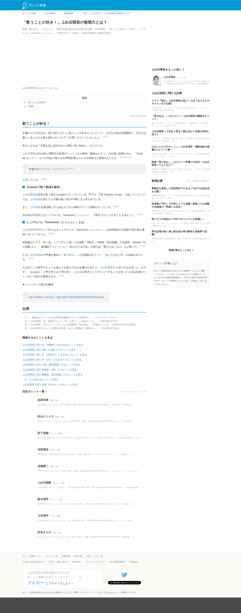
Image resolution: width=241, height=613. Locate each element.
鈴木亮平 (43, 499)
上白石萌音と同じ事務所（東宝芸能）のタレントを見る (52, 374)
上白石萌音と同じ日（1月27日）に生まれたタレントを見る (54, 354)
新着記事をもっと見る (180, 250)
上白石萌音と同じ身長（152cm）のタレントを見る (50, 384)
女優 (51, 400)
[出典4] (62, 276)
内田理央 (43, 449)
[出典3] (51, 234)
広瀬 (131, 271)
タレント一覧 (51, 556)
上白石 (109, 132)
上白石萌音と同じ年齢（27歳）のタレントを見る (49, 349)
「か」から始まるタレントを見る (40, 379)
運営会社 (134, 562)
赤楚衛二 (43, 466)
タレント (53, 433)
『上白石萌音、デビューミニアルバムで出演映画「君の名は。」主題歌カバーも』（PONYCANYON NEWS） (83, 324)
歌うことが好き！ (38, 102)
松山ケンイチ (46, 416)
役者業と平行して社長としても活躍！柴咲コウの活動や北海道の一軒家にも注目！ (180, 205)
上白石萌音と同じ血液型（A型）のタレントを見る (49, 369)
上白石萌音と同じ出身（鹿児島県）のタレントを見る (51, 364)
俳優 (57, 417)
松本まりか (44, 532)
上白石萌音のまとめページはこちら (40, 88)
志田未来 (43, 399)
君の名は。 (70, 254)
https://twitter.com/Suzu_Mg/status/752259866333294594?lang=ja (66, 297)
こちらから (164, 284)
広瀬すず (92, 267)
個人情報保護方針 (118, 562)
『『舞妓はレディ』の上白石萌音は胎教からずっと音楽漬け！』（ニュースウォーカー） (72, 317)
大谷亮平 (43, 515)
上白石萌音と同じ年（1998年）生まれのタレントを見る (52, 344)
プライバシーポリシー (95, 562)
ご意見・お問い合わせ (58, 562)
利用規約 (76, 562)
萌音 (138, 132)
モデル (52, 450)
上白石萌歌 (44, 482)
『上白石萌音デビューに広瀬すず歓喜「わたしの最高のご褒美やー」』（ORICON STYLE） (74, 328)
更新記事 (78, 556)
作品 (88, 556)
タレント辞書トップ (31, 556)
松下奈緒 (43, 433)
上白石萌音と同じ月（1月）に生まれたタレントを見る (52, 359)
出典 (30, 106)
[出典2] (129, 157)
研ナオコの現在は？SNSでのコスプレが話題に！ (178, 219)
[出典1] (106, 137)
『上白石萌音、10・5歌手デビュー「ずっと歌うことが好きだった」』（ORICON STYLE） (73, 321)
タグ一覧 (99, 556)
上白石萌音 (36, 132)
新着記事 (66, 556)
